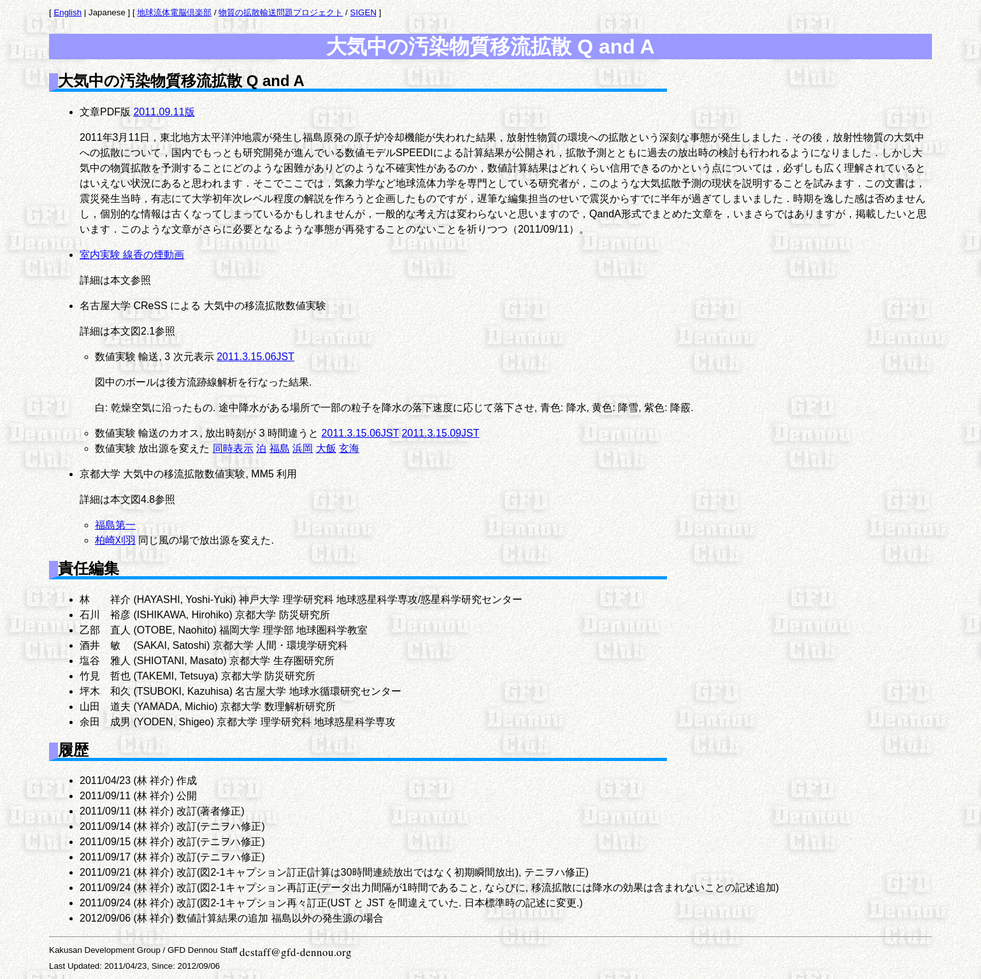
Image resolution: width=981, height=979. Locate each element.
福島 (279, 448)
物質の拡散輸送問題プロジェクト (280, 12)
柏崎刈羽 (115, 540)
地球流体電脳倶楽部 (174, 12)
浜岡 (302, 448)
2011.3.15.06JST (255, 356)
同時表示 (233, 448)
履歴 (73, 749)
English (68, 12)
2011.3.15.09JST (441, 433)
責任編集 (88, 568)
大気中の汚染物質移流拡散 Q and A (490, 46)
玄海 (349, 448)
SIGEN (363, 12)
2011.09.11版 (163, 111)
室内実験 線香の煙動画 (132, 254)
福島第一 (115, 524)
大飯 (326, 448)
